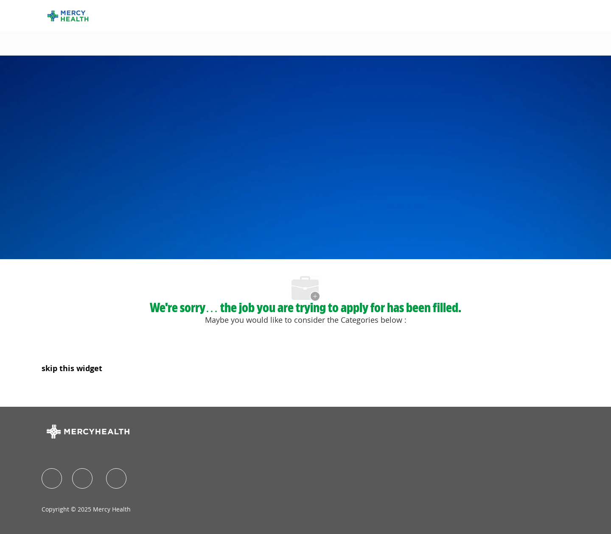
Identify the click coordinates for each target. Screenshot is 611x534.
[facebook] (52, 478)
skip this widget (72, 368)
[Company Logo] (68, 15)
